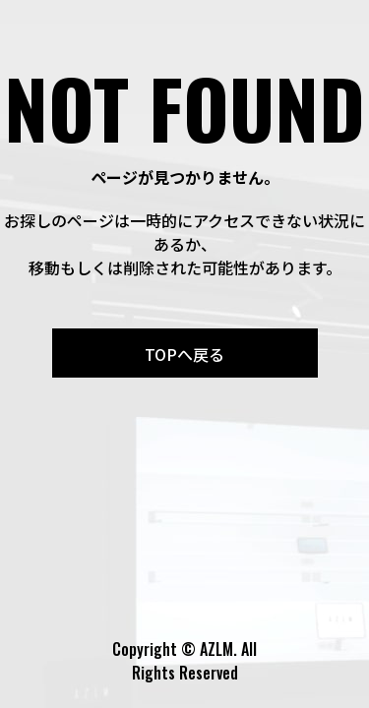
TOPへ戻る (184, 354)
